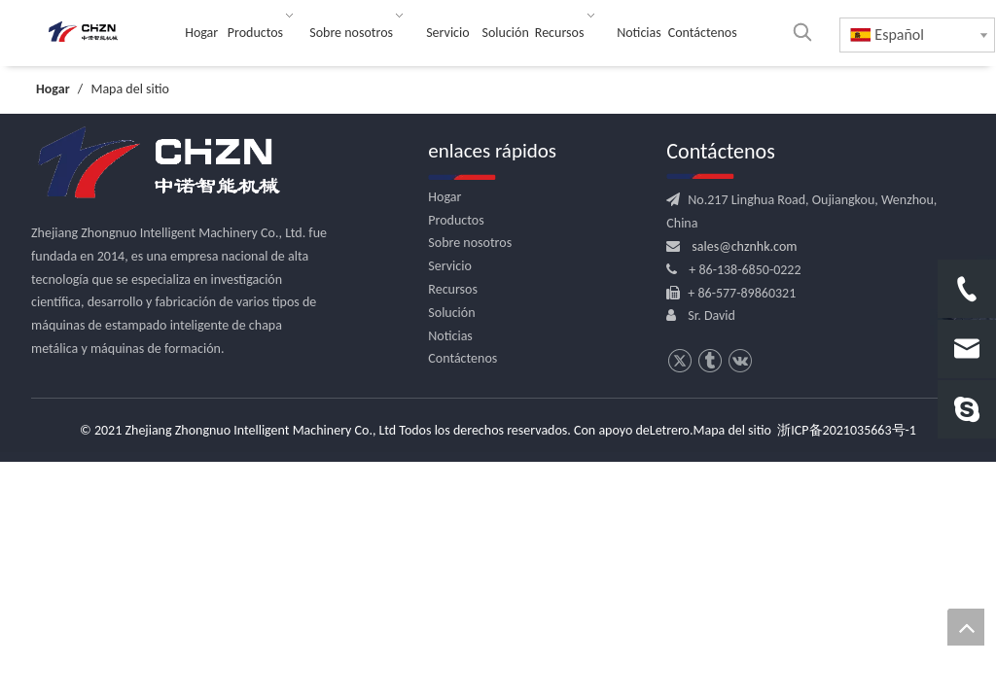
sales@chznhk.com (744, 246)
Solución (451, 312)
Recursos (453, 289)
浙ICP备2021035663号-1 (846, 430)
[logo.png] (157, 163)
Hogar (444, 197)
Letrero (670, 430)
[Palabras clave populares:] (802, 32)
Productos (455, 220)
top (965, 627)
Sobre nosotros (470, 242)
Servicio (449, 266)
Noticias (450, 336)
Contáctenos (462, 358)
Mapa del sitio (732, 430)
